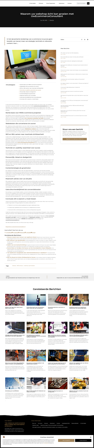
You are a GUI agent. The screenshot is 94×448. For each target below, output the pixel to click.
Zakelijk (51, 20)
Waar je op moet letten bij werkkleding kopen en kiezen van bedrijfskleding (14, 363)
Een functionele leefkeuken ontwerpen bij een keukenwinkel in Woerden (74, 65)
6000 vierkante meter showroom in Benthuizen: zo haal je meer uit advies (74, 75)
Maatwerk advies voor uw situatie (28, 95)
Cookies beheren (83, 440)
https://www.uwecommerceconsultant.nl (15, 226)
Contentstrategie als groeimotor (27, 93)
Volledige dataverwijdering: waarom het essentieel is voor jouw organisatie (15, 336)
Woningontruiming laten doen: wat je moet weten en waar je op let (74, 96)
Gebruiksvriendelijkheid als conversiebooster (30, 97)
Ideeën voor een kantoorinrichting (16, 245)
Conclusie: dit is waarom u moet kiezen (29, 99)
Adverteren (61, 3)
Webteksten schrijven (35, 217)
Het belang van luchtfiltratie (12, 390)
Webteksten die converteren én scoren (29, 86)
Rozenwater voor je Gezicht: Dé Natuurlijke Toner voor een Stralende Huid (73, 111)
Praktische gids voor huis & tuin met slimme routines (72, 91)
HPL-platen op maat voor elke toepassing (69, 52)
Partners (41, 3)
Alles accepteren (66, 440)
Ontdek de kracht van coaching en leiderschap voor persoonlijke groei (77, 308)
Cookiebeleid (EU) (66, 423)
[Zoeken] (88, 3)
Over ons (34, 423)
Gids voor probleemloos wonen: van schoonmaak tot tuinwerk (74, 115)
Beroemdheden (75, 423)
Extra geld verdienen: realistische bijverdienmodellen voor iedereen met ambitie (49, 427)
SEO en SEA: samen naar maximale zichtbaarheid (31, 88)
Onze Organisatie (51, 3)
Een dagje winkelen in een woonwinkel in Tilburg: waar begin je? (74, 83)
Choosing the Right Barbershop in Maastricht (70, 87)
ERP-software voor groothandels (16, 240)
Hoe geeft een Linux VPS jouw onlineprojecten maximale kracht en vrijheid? (74, 101)
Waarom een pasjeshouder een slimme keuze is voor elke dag (78, 363)
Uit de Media (32, 3)
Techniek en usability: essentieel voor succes (30, 90)
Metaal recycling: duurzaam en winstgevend (55, 391)
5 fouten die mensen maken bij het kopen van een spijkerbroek (74, 70)
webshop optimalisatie (29, 265)
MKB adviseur (20, 265)
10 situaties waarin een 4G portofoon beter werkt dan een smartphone (35, 308)
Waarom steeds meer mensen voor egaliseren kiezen (22, 237)
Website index (35, 425)
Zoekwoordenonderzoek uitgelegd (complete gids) (71, 61)
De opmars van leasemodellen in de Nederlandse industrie (35, 363)
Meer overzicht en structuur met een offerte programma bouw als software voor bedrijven (57, 336)
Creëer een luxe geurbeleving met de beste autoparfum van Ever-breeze (57, 363)
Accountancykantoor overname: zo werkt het (56, 308)
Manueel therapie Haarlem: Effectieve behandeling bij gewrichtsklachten (72, 106)
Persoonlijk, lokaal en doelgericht (28, 91)
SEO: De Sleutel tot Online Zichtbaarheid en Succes (21, 257)
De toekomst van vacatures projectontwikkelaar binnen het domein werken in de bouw (36, 336)
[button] (90, 437)
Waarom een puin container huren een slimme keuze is (78, 391)
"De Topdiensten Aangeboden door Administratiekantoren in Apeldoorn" (27, 252)
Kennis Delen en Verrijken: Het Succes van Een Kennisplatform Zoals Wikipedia (29, 248)
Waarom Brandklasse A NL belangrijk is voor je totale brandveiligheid (78, 336)
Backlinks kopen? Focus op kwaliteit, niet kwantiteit (52, 425)
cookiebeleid (45, 443)
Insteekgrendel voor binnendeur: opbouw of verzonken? (73, 79)
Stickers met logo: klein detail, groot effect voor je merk (13, 308)
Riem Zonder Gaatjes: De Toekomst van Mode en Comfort (36, 391)
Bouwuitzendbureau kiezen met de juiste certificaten (72, 56)
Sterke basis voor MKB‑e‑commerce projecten (31, 84)
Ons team (40, 423)
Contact (70, 3)
